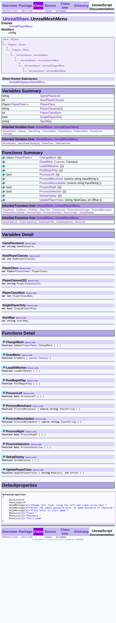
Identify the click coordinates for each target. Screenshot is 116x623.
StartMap (46, 128)
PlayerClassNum (50, 119)
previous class (10, 11)
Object (15, 39)
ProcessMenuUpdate (52, 189)
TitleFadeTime (62, 150)
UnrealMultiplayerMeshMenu (27, 88)
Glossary (81, 5)
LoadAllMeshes (49, 172)
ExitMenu (21, 216)
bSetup (22, 138)
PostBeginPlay (48, 177)
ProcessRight (47, 194)
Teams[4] (7, 140)
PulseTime (47, 150)
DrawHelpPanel (64, 229)
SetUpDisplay (48, 202)
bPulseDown (9, 138)
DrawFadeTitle (46, 229)
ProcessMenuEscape (78, 216)
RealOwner (96, 138)
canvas (60, 168)
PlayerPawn (18, 111)
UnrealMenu (41, 58)
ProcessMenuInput (51, 185)
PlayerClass (47, 111)
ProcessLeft (46, 181)
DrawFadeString (28, 229)
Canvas (43, 369)
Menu (26, 52)
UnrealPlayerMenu (20, 26)
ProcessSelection (50, 198)
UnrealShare (16, 18)
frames (48, 11)
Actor (22, 46)
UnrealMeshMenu (56, 77)
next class (27, 11)
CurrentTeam (49, 138)
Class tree (65, 5)
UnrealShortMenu (48, 65)
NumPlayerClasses (52, 106)
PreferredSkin (81, 138)
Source (50, 5)
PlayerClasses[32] (51, 115)
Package (25, 5)
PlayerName (64, 138)
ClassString (34, 138)
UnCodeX (79, 562)
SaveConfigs (70, 219)
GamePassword (50, 102)
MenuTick (45, 216)
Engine (12, 46)
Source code (30, 250)
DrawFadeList (10, 229)
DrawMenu (46, 168)
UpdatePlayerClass (51, 206)
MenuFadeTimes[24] (29, 150)
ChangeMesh (47, 164)
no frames (61, 11)
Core (5, 39)
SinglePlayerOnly (51, 123)
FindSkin (33, 216)
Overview (9, 5)
